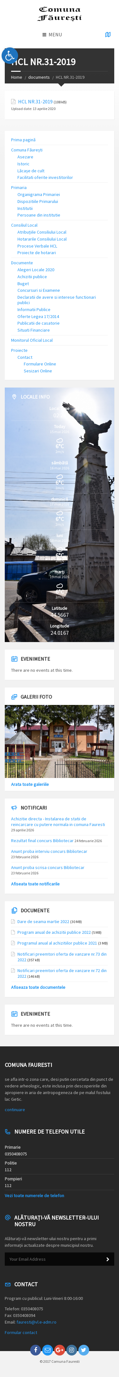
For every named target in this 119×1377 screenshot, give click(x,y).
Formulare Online (40, 364)
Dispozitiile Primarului (37, 201)
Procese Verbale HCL (37, 246)
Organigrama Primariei (38, 194)
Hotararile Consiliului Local (42, 239)
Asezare (25, 157)
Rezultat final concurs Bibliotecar (42, 840)
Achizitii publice (32, 276)
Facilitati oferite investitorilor (45, 177)
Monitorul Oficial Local (32, 340)
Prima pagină (23, 140)
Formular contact (21, 1332)
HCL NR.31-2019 (35, 102)
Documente (22, 263)
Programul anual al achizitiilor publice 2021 (57, 943)
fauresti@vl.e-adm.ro (36, 1322)
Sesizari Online (38, 371)
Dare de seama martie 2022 (43, 921)
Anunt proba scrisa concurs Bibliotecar (47, 867)
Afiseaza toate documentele (38, 987)
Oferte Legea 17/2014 (38, 316)
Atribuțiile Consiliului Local (41, 232)
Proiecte (19, 350)
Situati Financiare (33, 330)
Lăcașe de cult (30, 171)
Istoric (23, 164)
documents (39, 77)
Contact (24, 357)
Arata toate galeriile (30, 784)
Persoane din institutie (38, 215)
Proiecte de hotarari (36, 252)
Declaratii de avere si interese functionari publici (56, 299)
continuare (15, 1109)
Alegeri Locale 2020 (35, 269)
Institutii (25, 208)
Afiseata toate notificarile (35, 884)
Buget (23, 283)
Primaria (19, 187)
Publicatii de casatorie (38, 323)
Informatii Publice (33, 309)
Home (16, 77)
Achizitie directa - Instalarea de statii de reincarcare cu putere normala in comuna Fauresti (58, 821)
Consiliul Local (24, 225)
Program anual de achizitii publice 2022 (54, 932)
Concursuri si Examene (38, 290)
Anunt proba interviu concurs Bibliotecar (49, 851)
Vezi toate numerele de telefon (34, 1195)
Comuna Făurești (27, 150)
